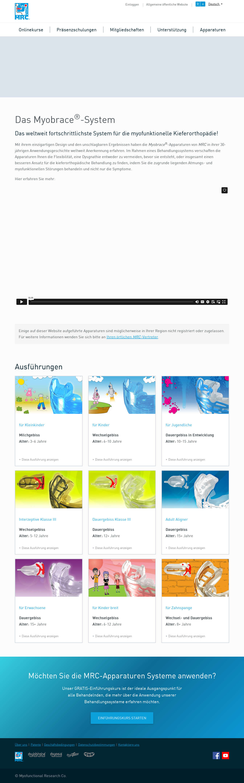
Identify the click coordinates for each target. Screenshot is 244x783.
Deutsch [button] (214, 4)
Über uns (21, 745)
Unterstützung (171, 29)
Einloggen (132, 4)
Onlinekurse (31, 29)
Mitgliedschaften (127, 29)
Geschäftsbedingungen (59, 745)
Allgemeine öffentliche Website (167, 4)
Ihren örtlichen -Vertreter (132, 336)
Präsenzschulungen (76, 29)
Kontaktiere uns (128, 745)
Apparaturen (213, 29)
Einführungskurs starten (122, 718)
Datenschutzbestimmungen (96, 745)
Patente (36, 745)
